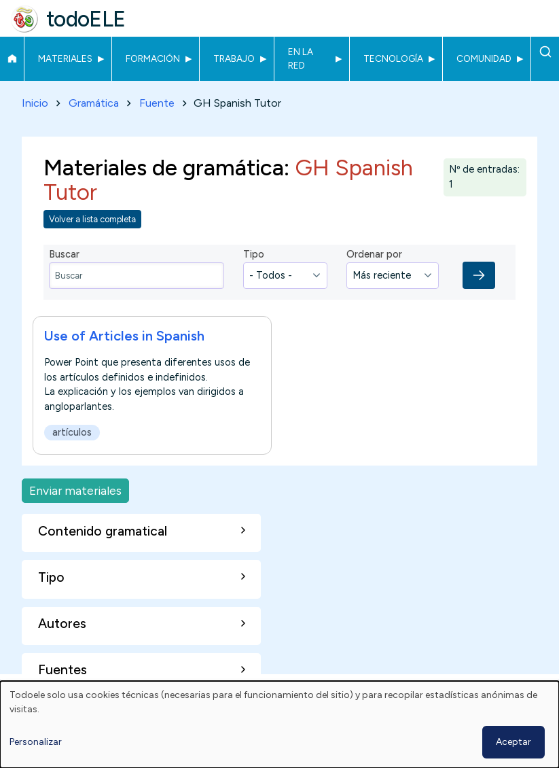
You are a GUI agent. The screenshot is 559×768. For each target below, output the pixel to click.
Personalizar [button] (36, 742)
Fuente (157, 103)
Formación (153, 58)
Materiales (65, 58)
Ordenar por (374, 254)
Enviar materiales (75, 490)
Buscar (545, 51)
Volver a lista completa (92, 219)
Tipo (253, 254)
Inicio (12, 58)
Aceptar (513, 742)
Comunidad (483, 58)
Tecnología (393, 58)
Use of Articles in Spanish (124, 336)
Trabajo (234, 58)
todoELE (86, 19)
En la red (300, 58)
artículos (72, 432)
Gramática (94, 103)
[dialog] (279, 724)
